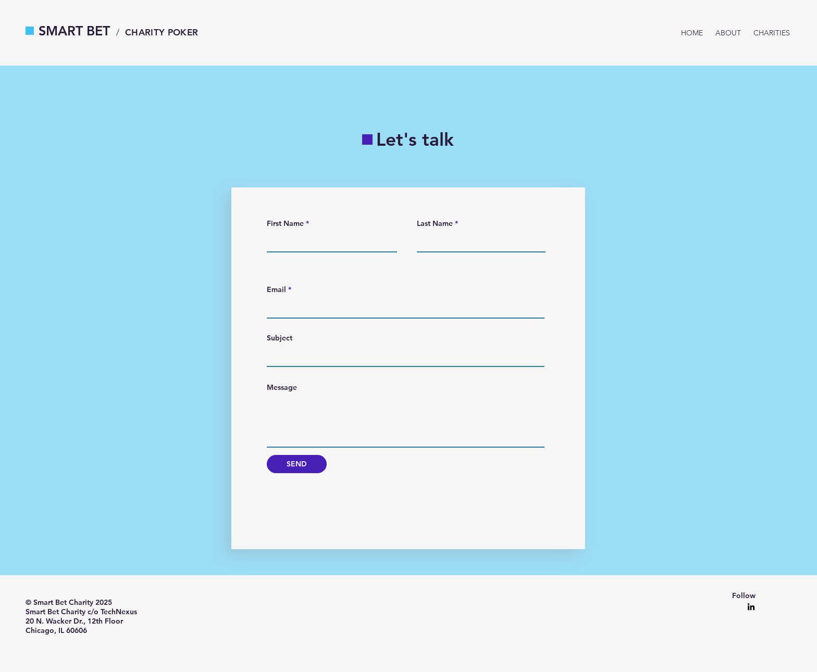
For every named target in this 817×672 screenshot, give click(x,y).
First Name (285, 223)
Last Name (435, 223)
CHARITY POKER (161, 32)
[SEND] (297, 464)
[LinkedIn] (751, 607)
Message (282, 387)
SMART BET (74, 31)
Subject (279, 337)
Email (276, 289)
